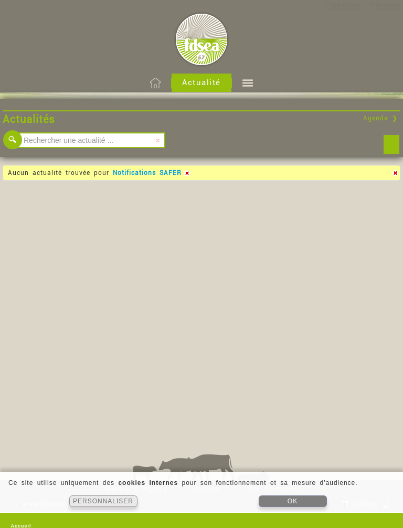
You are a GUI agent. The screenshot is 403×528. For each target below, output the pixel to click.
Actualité (201, 82)
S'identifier (342, 5)
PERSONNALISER (103, 501)
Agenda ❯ (380, 118)
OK (293, 501)
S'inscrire (384, 5)
